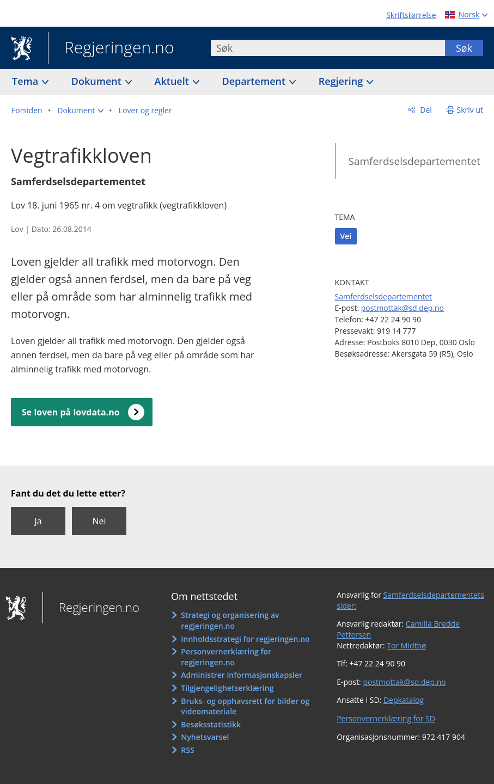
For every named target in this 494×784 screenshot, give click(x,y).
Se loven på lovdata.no (71, 412)
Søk (464, 47)
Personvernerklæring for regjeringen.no (226, 656)
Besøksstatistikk (211, 724)
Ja (37, 521)
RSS (187, 750)
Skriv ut (470, 110)
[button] (80, 110)
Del (425, 110)
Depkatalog (403, 700)
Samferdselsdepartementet (414, 161)
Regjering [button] (342, 81)
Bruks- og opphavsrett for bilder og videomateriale (245, 706)
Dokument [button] (97, 81)
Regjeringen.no (111, 48)
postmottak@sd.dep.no (402, 308)
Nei (99, 521)
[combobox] (328, 48)
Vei (346, 236)
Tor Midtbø (406, 645)
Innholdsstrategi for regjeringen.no (245, 639)
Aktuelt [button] (173, 81)
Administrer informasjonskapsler (241, 675)
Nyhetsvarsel (205, 737)
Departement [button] (255, 81)
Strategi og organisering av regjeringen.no (230, 620)
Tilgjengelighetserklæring (227, 688)
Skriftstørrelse (411, 15)
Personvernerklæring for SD (386, 718)
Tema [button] (26, 81)
